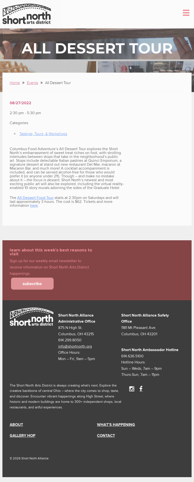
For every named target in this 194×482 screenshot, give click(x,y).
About (16, 424)
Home (15, 82)
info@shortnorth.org (75, 346)
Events (32, 82)
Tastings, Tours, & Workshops (43, 133)
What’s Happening (116, 424)
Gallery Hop (22, 435)
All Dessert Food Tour (35, 197)
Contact (106, 435)
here (34, 205)
